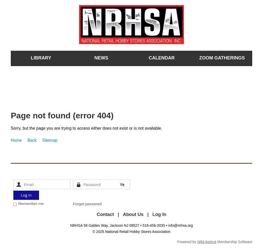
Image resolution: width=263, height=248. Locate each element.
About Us (133, 214)
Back (32, 140)
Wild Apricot (206, 242)
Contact (105, 214)
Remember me (31, 203)
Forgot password (87, 204)
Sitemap (50, 140)
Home (16, 140)
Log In (159, 214)
